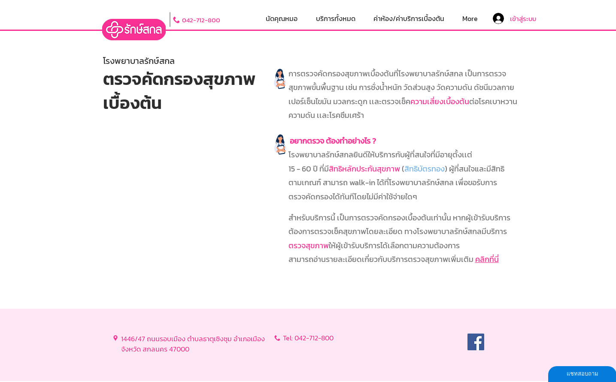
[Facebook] (475, 342)
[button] (335, 19)
